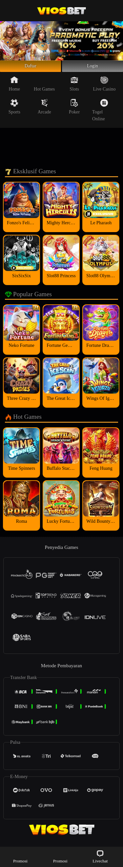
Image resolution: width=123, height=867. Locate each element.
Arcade (44, 110)
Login (92, 68)
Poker (74, 110)
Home (14, 87)
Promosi (20, 856)
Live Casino (104, 87)
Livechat (100, 856)
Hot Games (44, 87)
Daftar (30, 68)
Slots (74, 87)
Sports (14, 110)
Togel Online (100, 113)
